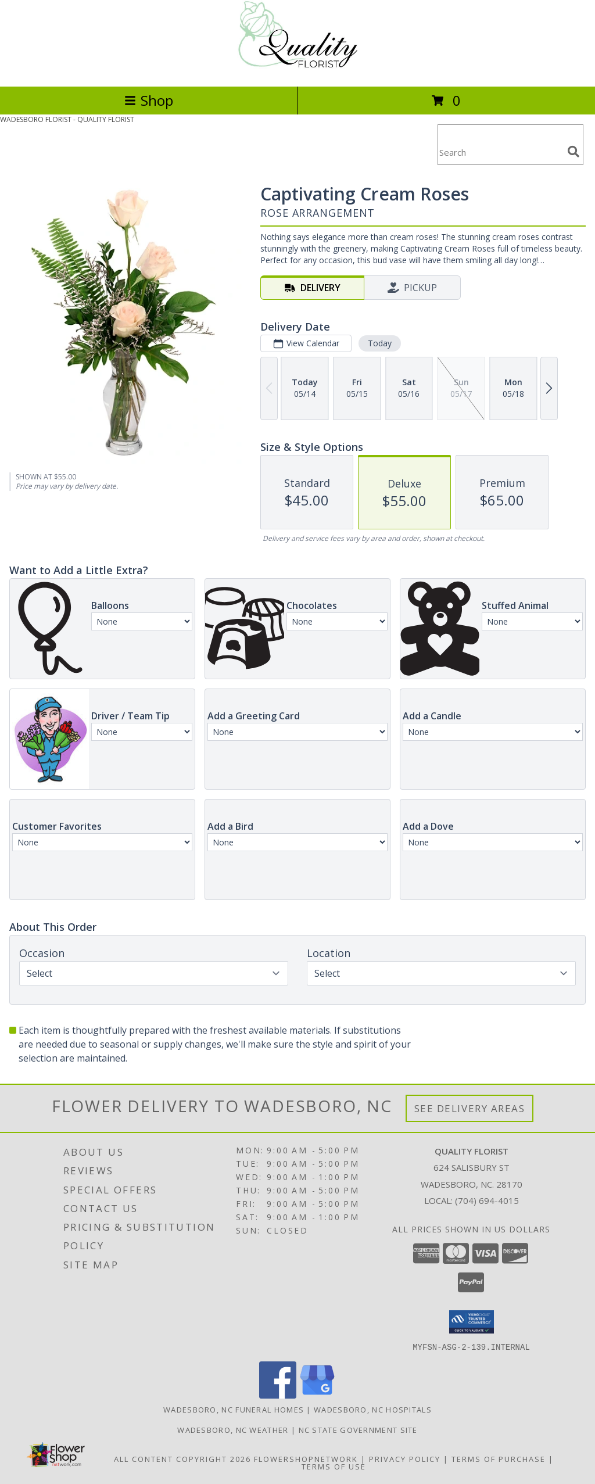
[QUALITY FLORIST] (297, 69)
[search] (573, 151)
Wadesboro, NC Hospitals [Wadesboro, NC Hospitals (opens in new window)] (373, 1409)
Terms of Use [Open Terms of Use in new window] (334, 1466)
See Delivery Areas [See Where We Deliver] (469, 1108)
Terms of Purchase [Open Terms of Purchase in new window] (498, 1458)
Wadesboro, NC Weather (232, 1429)
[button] (471, 1322)
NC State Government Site (358, 1429)
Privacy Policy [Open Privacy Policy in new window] (404, 1458)
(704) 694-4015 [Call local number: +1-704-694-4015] (487, 1200)
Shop (148, 100)
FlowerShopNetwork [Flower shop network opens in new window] (306, 1458)
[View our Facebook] (277, 1394)
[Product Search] (500, 151)
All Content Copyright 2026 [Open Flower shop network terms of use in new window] (182, 1458)
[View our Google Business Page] (317, 1394)
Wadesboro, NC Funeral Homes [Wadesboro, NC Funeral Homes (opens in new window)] (233, 1409)
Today (380, 343)
